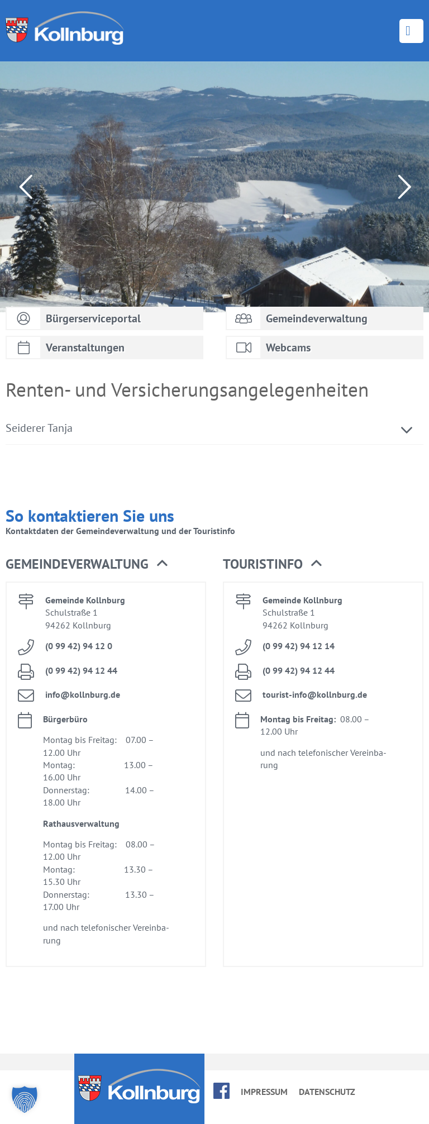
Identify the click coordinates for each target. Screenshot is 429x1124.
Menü (411, 31)
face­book (221, 1091)
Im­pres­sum (264, 1091)
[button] (24, 1099)
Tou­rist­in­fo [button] (272, 564)
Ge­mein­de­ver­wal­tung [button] (87, 564)
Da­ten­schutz (327, 1091)
